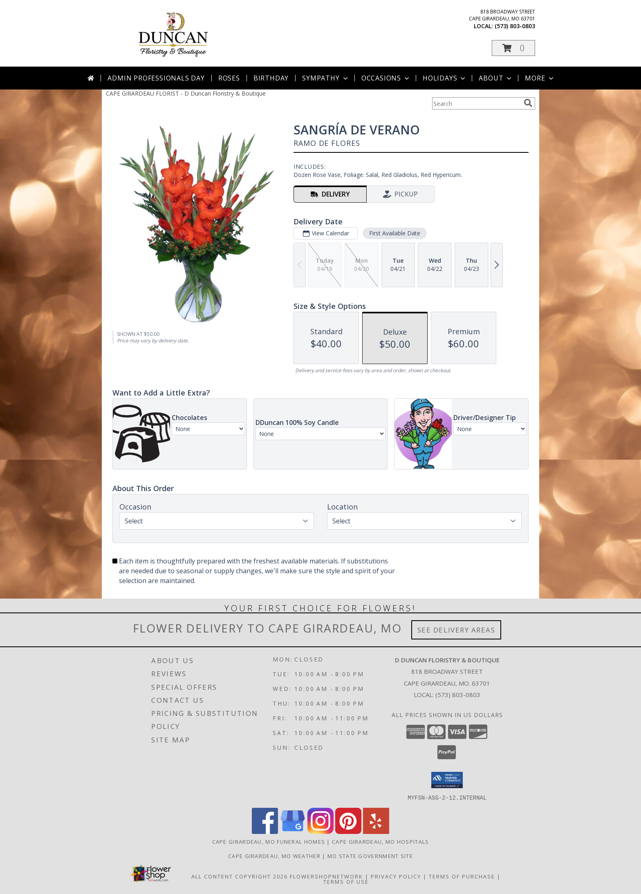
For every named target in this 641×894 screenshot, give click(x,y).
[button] (513, 48)
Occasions (386, 78)
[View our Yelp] (376, 831)
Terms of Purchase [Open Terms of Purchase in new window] (462, 876)
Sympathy (325, 78)
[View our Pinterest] (348, 831)
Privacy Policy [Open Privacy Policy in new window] (396, 876)
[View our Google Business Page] (293, 831)
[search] (528, 102)
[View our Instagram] (320, 831)
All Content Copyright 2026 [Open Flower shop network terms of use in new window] (239, 876)
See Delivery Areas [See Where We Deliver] (456, 630)
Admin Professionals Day (156, 78)
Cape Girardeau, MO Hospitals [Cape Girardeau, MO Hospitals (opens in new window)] (380, 841)
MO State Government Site (370, 855)
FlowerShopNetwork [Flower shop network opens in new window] (326, 876)
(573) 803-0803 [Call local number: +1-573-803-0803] (515, 26)
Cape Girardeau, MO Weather (274, 855)
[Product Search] (476, 103)
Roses (229, 78)
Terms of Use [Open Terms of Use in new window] (346, 881)
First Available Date (394, 233)
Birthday (271, 78)
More (540, 78)
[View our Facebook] (265, 831)
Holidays (445, 78)
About (496, 78)
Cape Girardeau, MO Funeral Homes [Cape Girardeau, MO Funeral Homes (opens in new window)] (268, 841)
